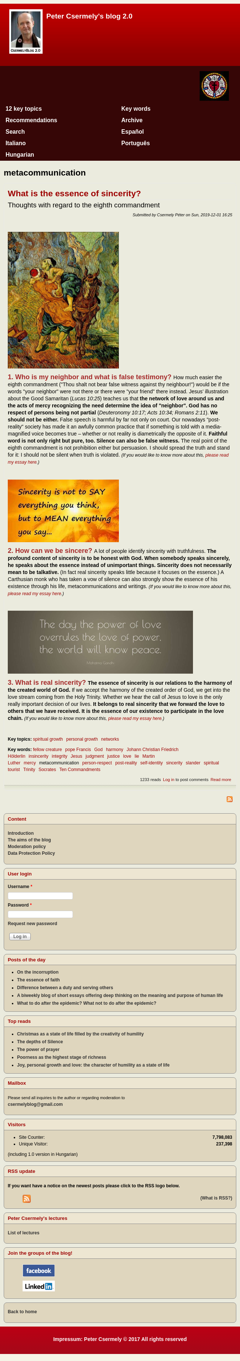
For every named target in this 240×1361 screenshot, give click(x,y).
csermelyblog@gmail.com (35, 1104)
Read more (220, 779)
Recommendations (31, 120)
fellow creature (47, 749)
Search (15, 132)
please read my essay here (34, 593)
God (98, 749)
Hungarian (20, 154)
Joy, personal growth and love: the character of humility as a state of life (93, 1065)
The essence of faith (38, 980)
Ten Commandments (79, 769)
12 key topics (24, 109)
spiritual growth (48, 739)
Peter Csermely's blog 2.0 (89, 16)
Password (20, 905)
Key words (136, 109)
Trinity (29, 769)
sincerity (174, 762)
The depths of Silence (40, 1041)
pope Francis (78, 749)
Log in (168, 779)
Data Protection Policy (31, 853)
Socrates (47, 769)
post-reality (126, 762)
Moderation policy (27, 846)
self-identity (151, 762)
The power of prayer (38, 1049)
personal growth (82, 739)
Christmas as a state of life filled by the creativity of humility (80, 1034)
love (127, 756)
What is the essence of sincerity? (74, 193)
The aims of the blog (29, 840)
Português (135, 143)
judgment (95, 756)
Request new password (32, 923)
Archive (132, 120)
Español (132, 132)
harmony (114, 749)
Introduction (21, 833)
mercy (30, 762)
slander (193, 762)
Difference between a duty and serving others (65, 987)
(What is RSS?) (216, 1198)
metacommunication (59, 762)
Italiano (16, 143)
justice (113, 756)
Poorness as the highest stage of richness (61, 1057)
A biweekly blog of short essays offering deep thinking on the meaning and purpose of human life (120, 995)
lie (137, 756)
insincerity (38, 756)
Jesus (76, 756)
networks (110, 739)
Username (20, 886)
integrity (59, 756)
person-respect (97, 762)
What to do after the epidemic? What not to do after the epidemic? (86, 1003)
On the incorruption (38, 972)
